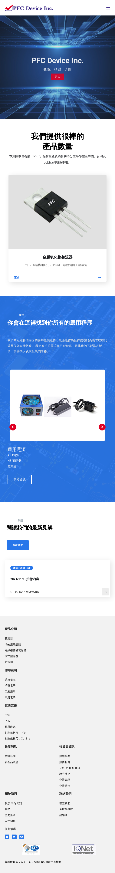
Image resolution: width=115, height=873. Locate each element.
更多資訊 (20, 479)
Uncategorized (22, 568)
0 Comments (32, 591)
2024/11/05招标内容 (24, 579)
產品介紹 (11, 629)
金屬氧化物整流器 (57, 257)
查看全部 (17, 545)
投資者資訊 (66, 746)
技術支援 (11, 705)
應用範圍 (11, 670)
